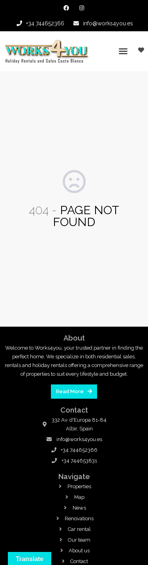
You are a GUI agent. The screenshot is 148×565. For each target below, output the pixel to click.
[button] (123, 51)
